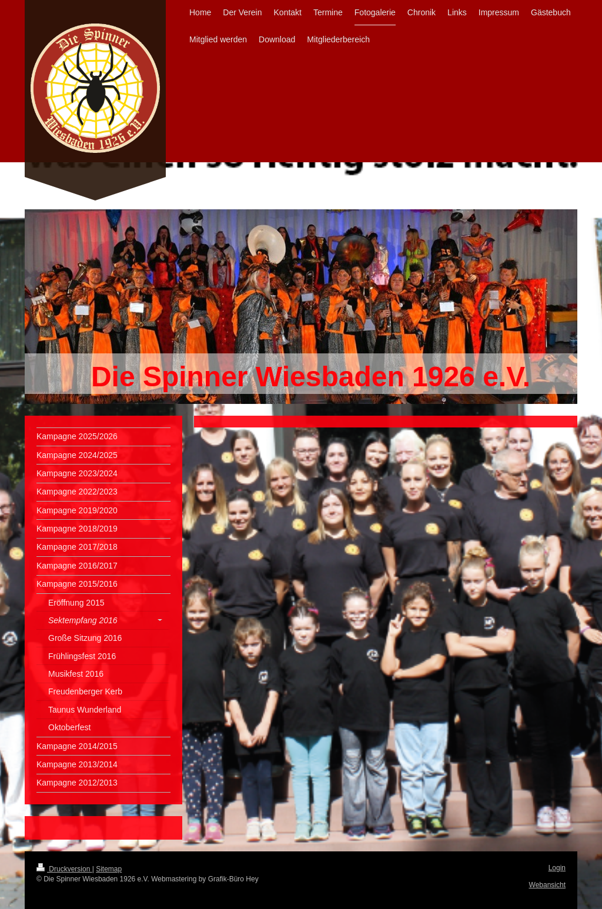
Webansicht (547, 885)
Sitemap (109, 869)
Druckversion (64, 869)
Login (557, 868)
